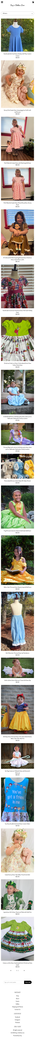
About (17, 998)
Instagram (17, 1020)
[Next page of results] (24, 970)
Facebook (17, 1017)
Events (17, 1001)
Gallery (17, 1004)
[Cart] (33, 2)
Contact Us (17, 1009)
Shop (17, 996)
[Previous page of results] (11, 970)
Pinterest (17, 1022)
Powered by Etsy (17, 1035)
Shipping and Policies (17, 1007)
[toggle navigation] (2, 2)
